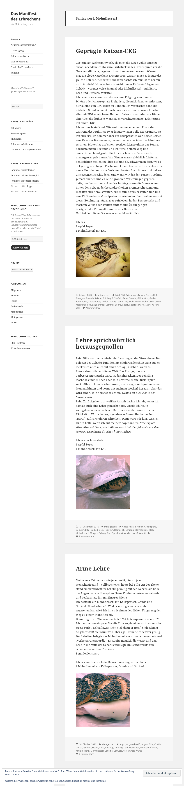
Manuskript (17, 311)
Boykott (15, 295)
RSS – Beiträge (18, 342)
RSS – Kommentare (20, 348)
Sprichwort (117, 533)
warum (155, 304)
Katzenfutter (94, 301)
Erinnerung (131, 295)
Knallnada (16, 138)
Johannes (15, 170)
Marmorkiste (141, 529)
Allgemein (16, 290)
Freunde (90, 298)
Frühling (107, 298)
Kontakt (15, 72)
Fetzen (141, 295)
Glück (140, 298)
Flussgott (80, 298)
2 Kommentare (86, 754)
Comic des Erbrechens (22, 67)
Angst (125, 526)
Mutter (92, 304)
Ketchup (109, 747)
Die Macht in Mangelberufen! (26, 149)
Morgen (94, 533)
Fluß (155, 295)
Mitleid (79, 750)
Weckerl (128, 533)
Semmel (100, 304)
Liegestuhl (129, 301)
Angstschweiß (133, 744)
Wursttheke (145, 533)
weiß (135, 533)
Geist (125, 298)
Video (14, 322)
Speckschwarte (136, 304)
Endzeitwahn (17, 306)
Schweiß (118, 750)
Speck (125, 304)
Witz (78, 307)
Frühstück (116, 298)
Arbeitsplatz (150, 526)
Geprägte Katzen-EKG (106, 51)
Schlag (102, 533)
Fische (149, 295)
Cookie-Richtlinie (97, 780)
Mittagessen (17, 317)
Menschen (134, 747)
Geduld (94, 529)
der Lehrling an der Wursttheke (134, 358)
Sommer (110, 304)
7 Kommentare (93, 307)
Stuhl (148, 304)
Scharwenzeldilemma (22, 144)
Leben (120, 301)
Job (123, 529)
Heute (117, 529)
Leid (126, 747)
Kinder (105, 301)
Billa (87, 529)
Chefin (157, 744)
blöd (117, 295)
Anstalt (132, 526)
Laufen (112, 301)
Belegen (80, 529)
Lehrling (130, 529)
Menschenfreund (148, 747)
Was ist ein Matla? (20, 61)
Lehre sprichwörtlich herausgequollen (106, 343)
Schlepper (16, 128)
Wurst (139, 750)
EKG (123, 295)
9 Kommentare (86, 536)
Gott (146, 298)
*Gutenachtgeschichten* (23, 44)
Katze (84, 301)
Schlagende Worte (20, 56)
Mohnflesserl (148, 301)
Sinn (109, 533)
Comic (14, 300)
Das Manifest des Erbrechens (26, 16)
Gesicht (132, 298)
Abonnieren (20, 247)
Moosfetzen (82, 304)
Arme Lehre (93, 568)
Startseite (15, 39)
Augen (144, 744)
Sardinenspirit (18, 133)
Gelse (102, 529)
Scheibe (109, 750)
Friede (98, 298)
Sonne (118, 304)
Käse (78, 301)
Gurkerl (153, 298)
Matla (152, 529)
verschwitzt (129, 750)
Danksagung (17, 50)
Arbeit (140, 526)
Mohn (138, 301)
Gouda (79, 747)
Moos (159, 301)
